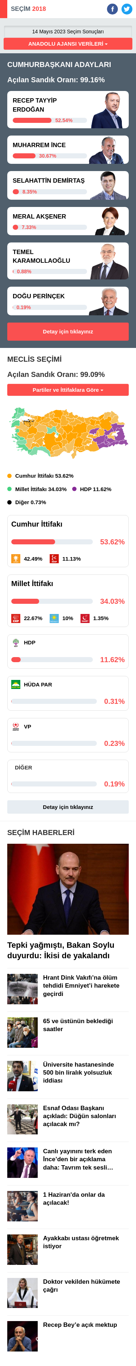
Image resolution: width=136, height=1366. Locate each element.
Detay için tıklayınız (68, 331)
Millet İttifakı (32, 583)
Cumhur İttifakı (36, 524)
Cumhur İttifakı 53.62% (44, 476)
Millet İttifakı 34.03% (41, 489)
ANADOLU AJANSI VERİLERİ (68, 44)
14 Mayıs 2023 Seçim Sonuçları (68, 31)
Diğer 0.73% (30, 502)
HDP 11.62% (95, 489)
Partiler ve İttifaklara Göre (68, 390)
